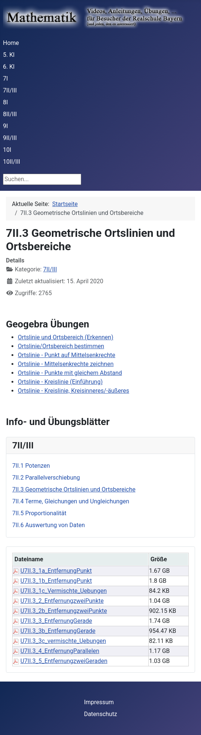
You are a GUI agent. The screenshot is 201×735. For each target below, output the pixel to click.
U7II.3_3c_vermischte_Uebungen (63, 640)
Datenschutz (100, 714)
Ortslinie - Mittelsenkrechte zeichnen (65, 364)
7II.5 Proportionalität (39, 513)
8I (5, 102)
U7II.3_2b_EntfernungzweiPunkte (63, 610)
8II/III (10, 114)
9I (5, 126)
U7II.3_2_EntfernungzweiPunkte (62, 600)
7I (5, 78)
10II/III (11, 161)
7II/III (10, 90)
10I (7, 149)
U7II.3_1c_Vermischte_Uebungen (63, 590)
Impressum (99, 702)
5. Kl (8, 54)
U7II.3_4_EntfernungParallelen (59, 650)
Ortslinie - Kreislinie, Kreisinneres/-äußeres (73, 390)
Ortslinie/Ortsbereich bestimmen (61, 346)
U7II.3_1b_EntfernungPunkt (56, 580)
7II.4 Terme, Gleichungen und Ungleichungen (70, 501)
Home (11, 42)
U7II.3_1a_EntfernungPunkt (56, 570)
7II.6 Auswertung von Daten (48, 525)
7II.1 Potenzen (31, 465)
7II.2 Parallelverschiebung (46, 477)
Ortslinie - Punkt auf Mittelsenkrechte (66, 355)
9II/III (10, 137)
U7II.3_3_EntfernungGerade (56, 620)
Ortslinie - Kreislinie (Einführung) (60, 381)
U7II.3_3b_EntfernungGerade (57, 630)
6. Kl (8, 66)
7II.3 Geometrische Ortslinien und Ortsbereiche (73, 489)
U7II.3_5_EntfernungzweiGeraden (64, 660)
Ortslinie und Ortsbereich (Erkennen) (65, 337)
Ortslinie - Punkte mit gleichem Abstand (70, 372)
